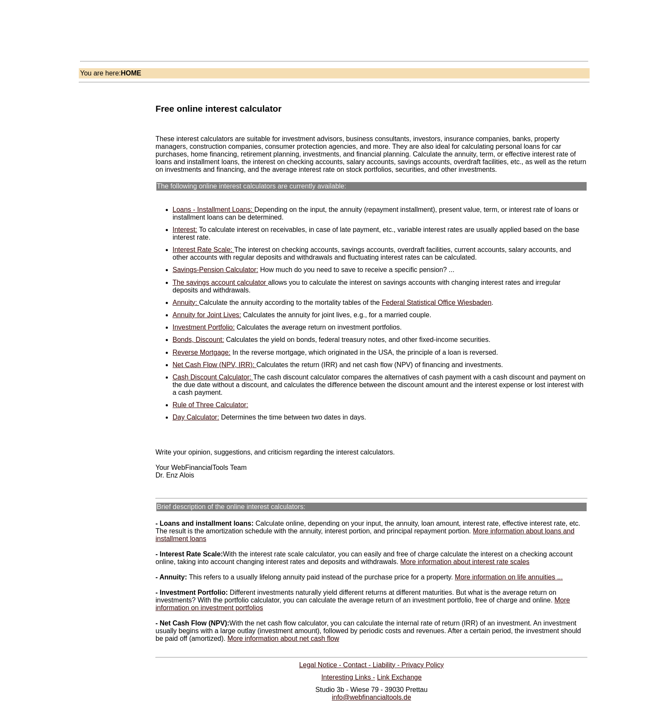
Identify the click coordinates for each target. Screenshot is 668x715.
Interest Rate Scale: (203, 249)
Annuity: (186, 302)
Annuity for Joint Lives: (207, 314)
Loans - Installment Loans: (213, 209)
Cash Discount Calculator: (213, 377)
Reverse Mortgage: (201, 352)
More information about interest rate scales (465, 561)
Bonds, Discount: (198, 339)
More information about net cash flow (283, 638)
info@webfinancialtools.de (371, 697)
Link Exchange (399, 677)
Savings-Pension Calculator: (215, 269)
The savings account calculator (220, 282)
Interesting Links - (348, 677)
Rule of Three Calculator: (210, 404)
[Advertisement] (238, 36)
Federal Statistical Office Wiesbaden (437, 302)
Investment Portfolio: (204, 327)
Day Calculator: (196, 417)
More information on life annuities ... (509, 577)
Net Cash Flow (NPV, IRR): (214, 364)
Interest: (185, 229)
